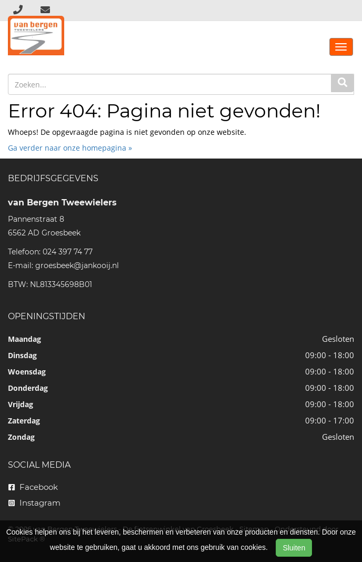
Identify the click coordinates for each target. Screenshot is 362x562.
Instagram (34, 503)
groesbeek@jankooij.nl (77, 265)
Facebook (33, 487)
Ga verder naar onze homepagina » (70, 148)
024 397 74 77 (68, 252)
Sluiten (294, 548)
